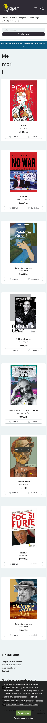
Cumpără (35, 137)
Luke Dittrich (23, 484)
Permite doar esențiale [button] (23, 718)
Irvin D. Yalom (23, 270)
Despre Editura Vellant (12, 662)
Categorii (22, 18)
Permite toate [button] (23, 713)
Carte (6, 21)
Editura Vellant (8, 18)
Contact (5, 671)
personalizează (20, 697)
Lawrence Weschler (23, 413)
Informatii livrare (9, 668)
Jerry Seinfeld (23, 342)
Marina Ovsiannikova (23, 199)
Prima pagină (34, 18)
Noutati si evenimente (11, 665)
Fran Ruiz (23, 128)
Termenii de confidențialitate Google (22, 705)
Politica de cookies (34, 701)
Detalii (15, 137)
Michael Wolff (23, 555)
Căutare (24, 34)
